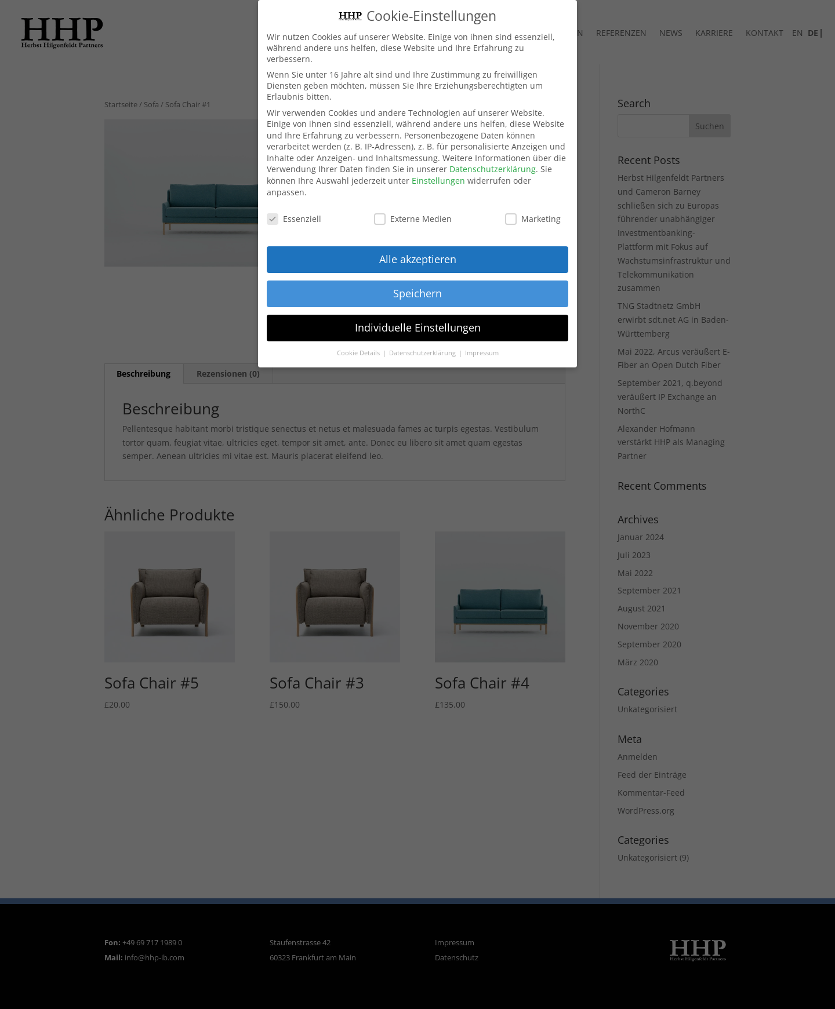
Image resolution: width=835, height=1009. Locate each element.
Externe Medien (413, 217)
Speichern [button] (417, 292)
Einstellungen (438, 179)
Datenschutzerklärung (492, 167)
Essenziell (294, 217)
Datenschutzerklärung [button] (423, 351)
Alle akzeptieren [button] (417, 258)
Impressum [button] (482, 351)
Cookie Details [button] (359, 351)
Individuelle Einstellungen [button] (418, 326)
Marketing (533, 217)
